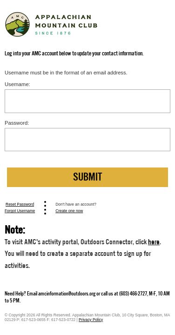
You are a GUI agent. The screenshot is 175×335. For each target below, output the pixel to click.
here (154, 242)
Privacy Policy (91, 319)
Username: (17, 84)
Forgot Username (20, 210)
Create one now (69, 210)
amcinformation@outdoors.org (66, 293)
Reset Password (20, 204)
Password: (17, 123)
